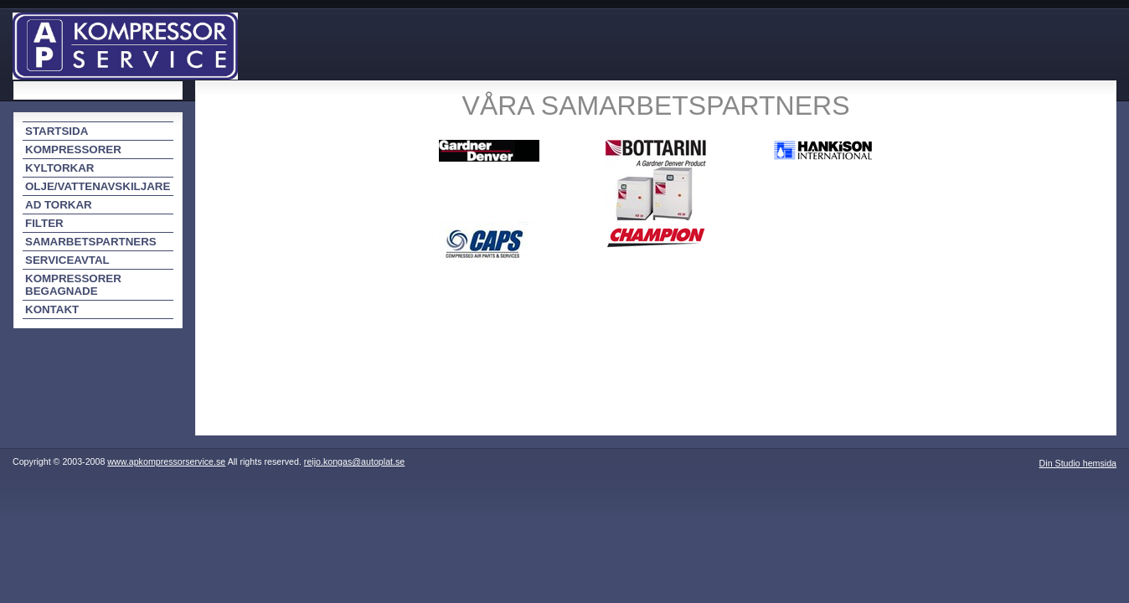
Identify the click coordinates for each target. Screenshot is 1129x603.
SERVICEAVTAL (67, 260)
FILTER (44, 223)
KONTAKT (52, 309)
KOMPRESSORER (73, 149)
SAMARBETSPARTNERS (91, 241)
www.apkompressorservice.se (166, 461)
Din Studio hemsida (1077, 463)
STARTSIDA (56, 131)
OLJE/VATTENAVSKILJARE (97, 186)
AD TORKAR (58, 204)
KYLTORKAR (59, 168)
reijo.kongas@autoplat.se (354, 461)
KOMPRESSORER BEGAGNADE (73, 284)
